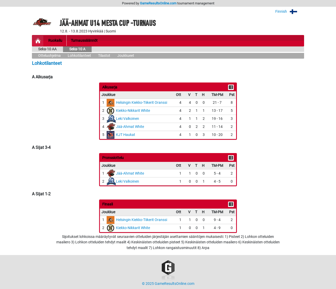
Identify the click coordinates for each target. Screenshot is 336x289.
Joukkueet (125, 55)
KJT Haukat (125, 135)
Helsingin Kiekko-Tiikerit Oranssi (141, 102)
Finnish (289, 11)
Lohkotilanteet (79, 55)
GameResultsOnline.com (158, 3)
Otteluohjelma (49, 55)
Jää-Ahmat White (130, 127)
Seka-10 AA (47, 49)
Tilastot (104, 55)
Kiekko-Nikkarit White (133, 110)
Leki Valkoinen (127, 118)
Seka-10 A (77, 49)
